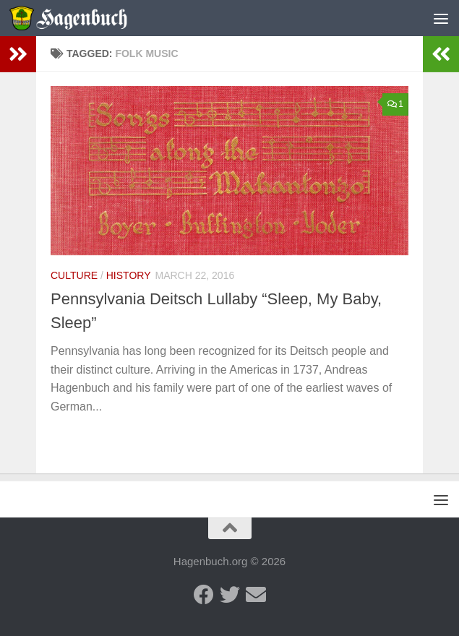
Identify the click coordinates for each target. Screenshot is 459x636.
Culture (74, 275)
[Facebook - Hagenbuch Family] (204, 595)
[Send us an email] (256, 595)
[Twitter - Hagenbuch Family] (230, 595)
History (128, 275)
